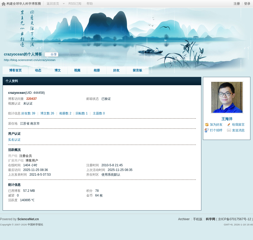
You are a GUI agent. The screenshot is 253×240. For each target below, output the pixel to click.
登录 (247, 3)
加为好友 (216, 124)
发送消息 (238, 130)
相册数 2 (65, 113)
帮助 (90, 3)
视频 (77, 70)
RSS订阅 (75, 3)
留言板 (137, 70)
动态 (38, 70)
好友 (116, 70)
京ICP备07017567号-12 (234, 219)
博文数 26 (47, 113)
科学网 (210, 219)
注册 (237, 3)
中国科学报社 (35, 224)
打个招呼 (216, 130)
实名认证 (14, 139)
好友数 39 (28, 113)
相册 (97, 70)
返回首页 (53, 3)
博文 (58, 70)
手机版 (197, 219)
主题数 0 (99, 113)
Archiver (184, 219)
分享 (54, 54)
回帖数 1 (82, 113)
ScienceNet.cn (28, 219)
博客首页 (15, 70)
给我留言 (238, 124)
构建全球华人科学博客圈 (24, 3)
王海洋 (226, 119)
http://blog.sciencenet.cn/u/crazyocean (29, 59)
